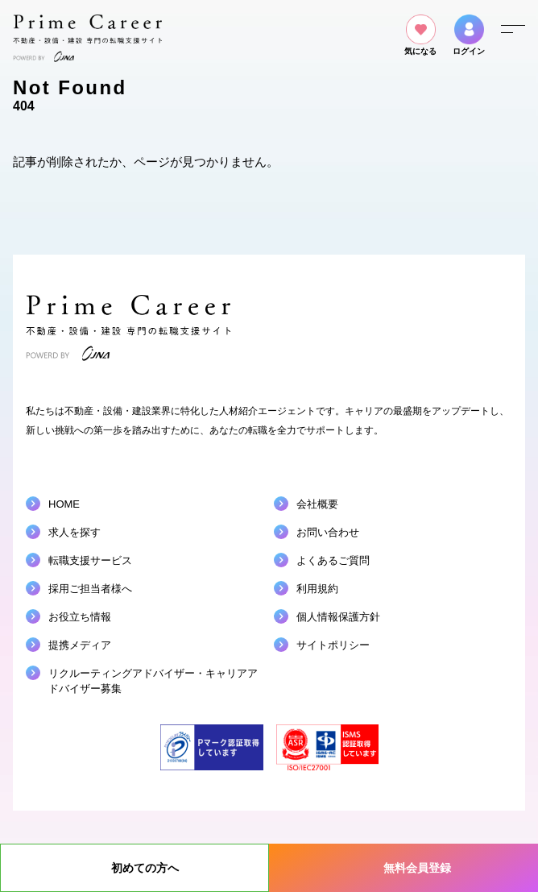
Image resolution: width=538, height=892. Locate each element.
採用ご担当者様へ (90, 589)
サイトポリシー (333, 645)
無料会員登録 (417, 867)
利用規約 (317, 589)
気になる (420, 35)
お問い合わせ (327, 532)
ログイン (469, 35)
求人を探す (74, 532)
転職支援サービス (90, 560)
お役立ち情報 (79, 617)
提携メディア (79, 645)
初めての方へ (145, 867)
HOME (64, 504)
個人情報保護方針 (338, 617)
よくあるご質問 (333, 560)
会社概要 (317, 504)
